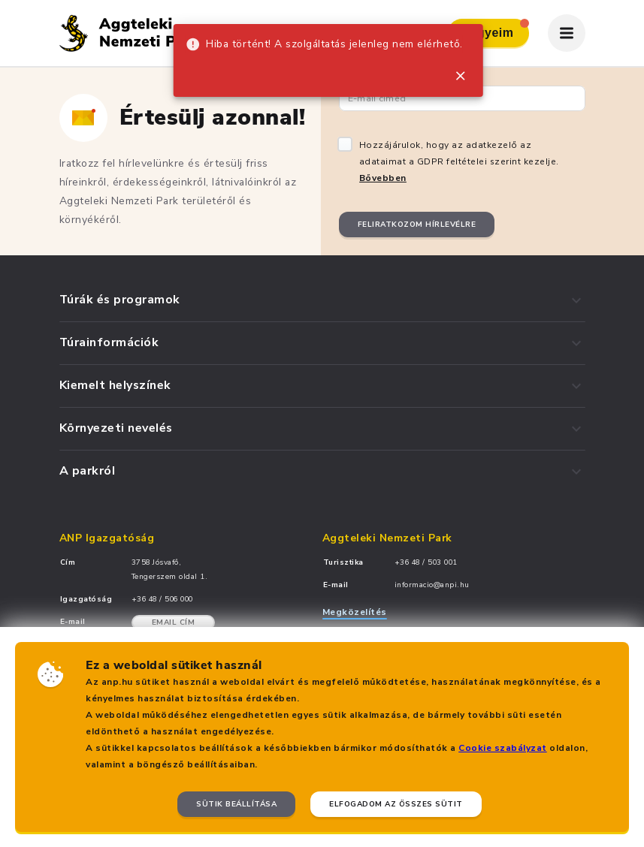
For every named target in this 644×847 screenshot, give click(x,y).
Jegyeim (496, 29)
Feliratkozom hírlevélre (417, 224)
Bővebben (383, 178)
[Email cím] (462, 98)
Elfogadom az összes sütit (396, 804)
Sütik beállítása (236, 804)
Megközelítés (354, 612)
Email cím (173, 622)
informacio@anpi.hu (432, 585)
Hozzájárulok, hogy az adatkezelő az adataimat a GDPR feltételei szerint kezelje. (459, 161)
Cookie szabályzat (502, 748)
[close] (460, 75)
